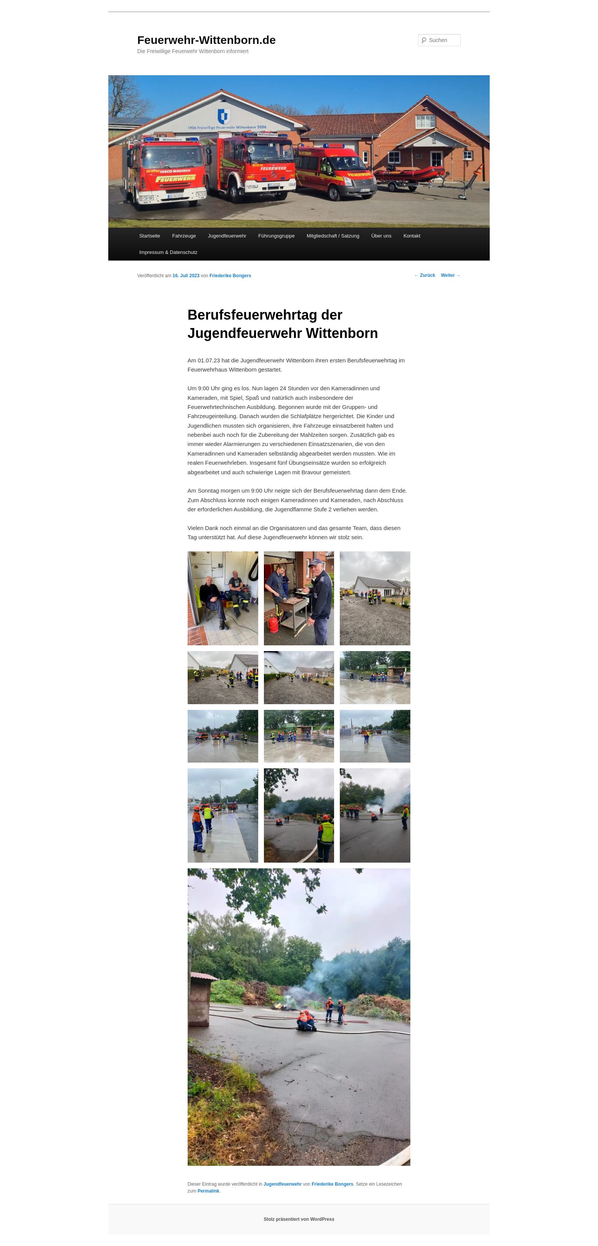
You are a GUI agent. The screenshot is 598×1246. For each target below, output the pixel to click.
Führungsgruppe (276, 236)
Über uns (381, 236)
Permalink (208, 1191)
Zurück (424, 275)
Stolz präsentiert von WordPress (299, 1219)
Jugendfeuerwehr (227, 236)
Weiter (451, 275)
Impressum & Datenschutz (168, 252)
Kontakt (411, 236)
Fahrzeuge (184, 236)
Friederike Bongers (230, 275)
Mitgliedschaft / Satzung (333, 236)
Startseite (149, 236)
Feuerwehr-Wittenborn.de (206, 40)
